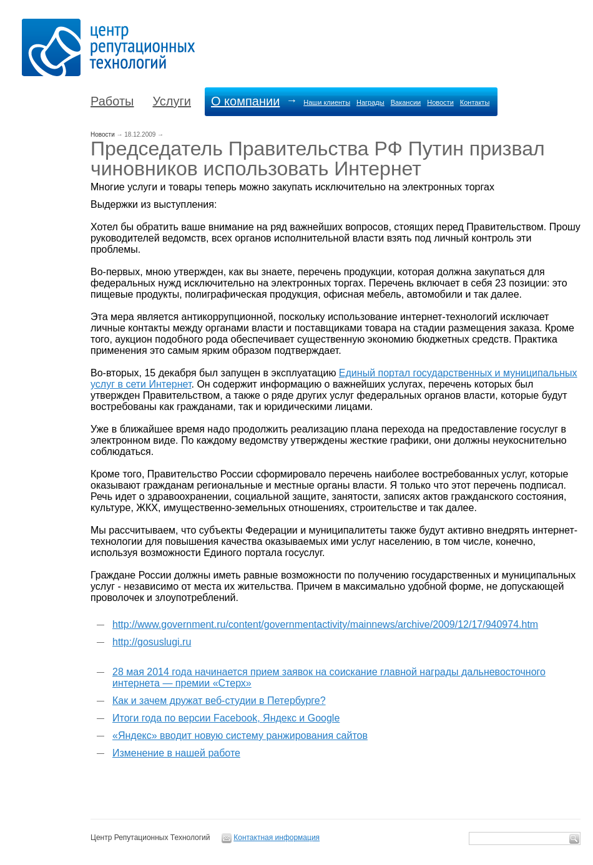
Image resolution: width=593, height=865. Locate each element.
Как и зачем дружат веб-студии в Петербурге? (219, 700)
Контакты (475, 102)
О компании (245, 101)
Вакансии (406, 102)
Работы (112, 101)
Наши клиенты (326, 102)
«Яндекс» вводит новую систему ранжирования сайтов (240, 735)
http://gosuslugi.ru (151, 642)
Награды (370, 102)
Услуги (171, 101)
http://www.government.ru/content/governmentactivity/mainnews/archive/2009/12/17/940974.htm (325, 624)
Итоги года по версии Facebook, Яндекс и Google (226, 718)
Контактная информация (276, 837)
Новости (440, 102)
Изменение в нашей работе (176, 753)
